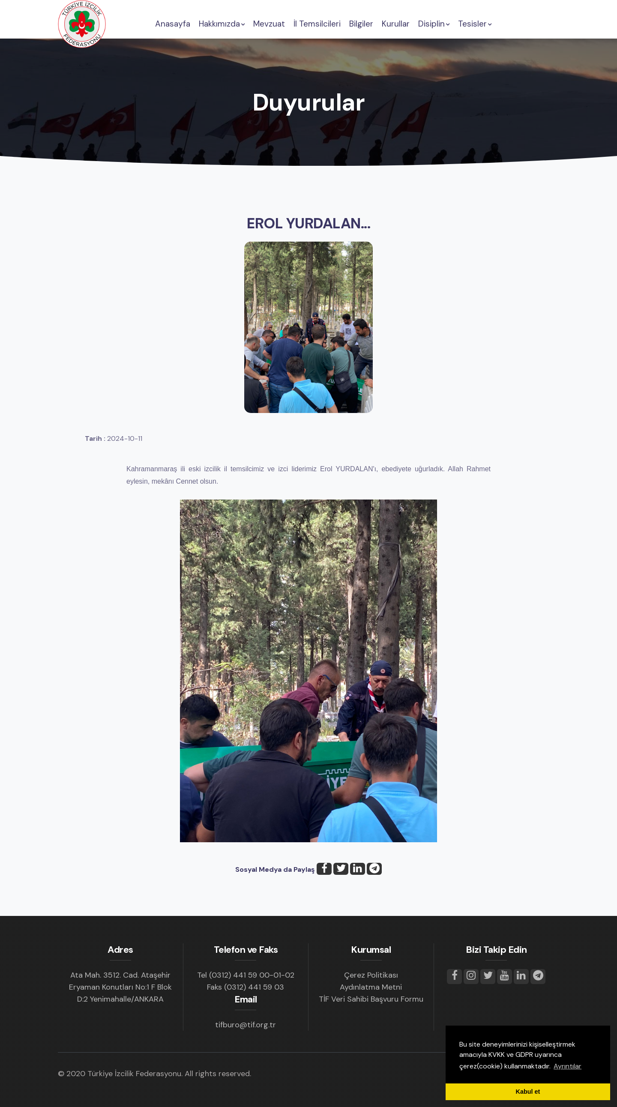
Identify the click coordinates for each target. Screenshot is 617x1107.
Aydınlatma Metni (371, 987)
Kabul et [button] (528, 1091)
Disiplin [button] (433, 23)
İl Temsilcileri (317, 23)
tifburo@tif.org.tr (245, 1025)
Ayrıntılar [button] (567, 1066)
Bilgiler (361, 23)
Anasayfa (172, 23)
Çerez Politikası (371, 975)
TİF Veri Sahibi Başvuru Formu (371, 999)
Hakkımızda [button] (222, 23)
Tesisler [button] (474, 23)
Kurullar (396, 23)
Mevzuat (269, 23)
